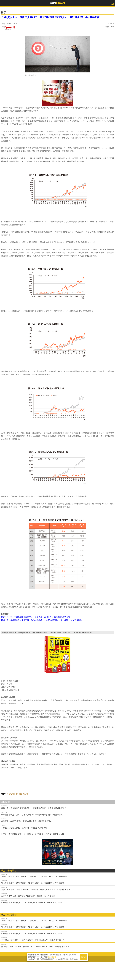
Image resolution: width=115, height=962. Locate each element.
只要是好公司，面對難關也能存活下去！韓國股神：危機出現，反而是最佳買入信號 (35, 617)
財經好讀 (10, 28)
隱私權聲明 (52, 957)
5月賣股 (19, 794)
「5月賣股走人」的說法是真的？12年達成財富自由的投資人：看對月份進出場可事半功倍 (50, 17)
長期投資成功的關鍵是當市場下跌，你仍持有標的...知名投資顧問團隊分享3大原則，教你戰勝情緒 (41, 620)
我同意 (83, 957)
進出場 (25, 794)
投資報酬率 (11, 794)
